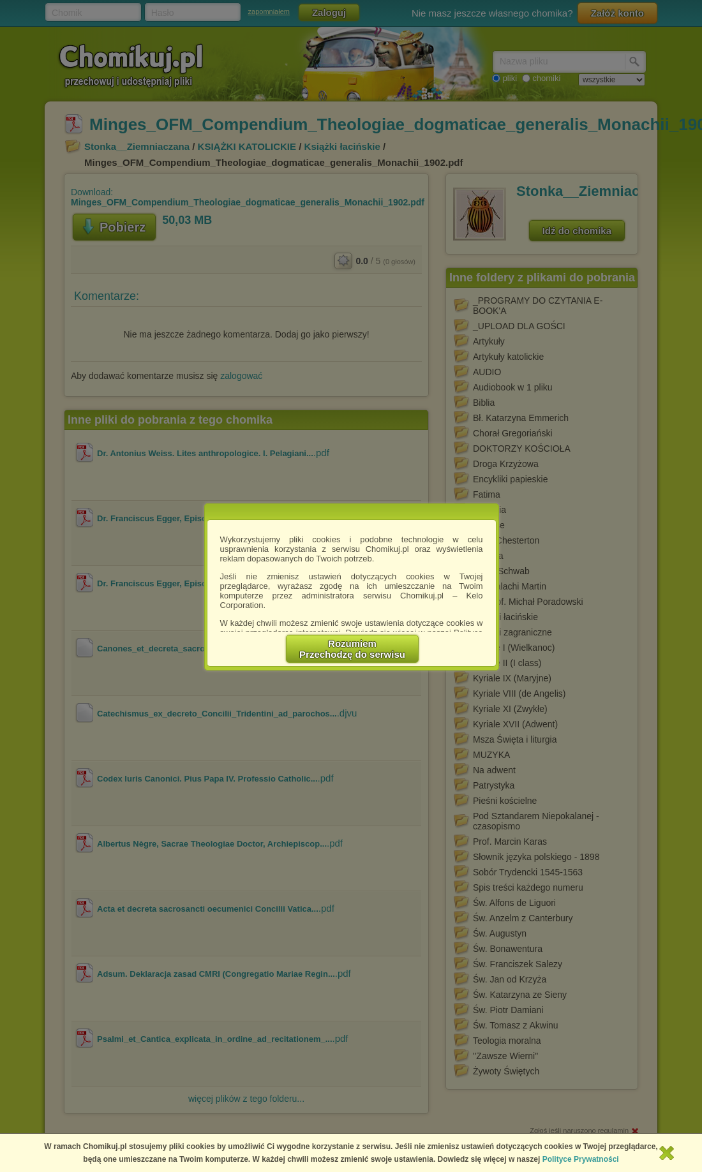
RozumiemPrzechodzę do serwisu (353, 649)
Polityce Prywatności (580, 1159)
